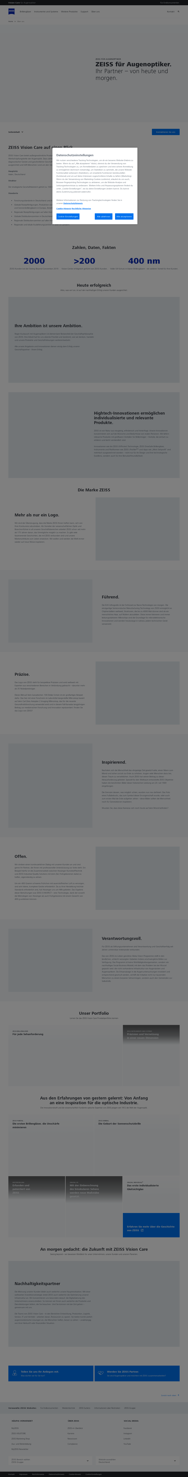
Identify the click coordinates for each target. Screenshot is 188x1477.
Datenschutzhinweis (73, 203)
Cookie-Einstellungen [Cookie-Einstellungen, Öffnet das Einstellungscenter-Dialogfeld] (68, 216)
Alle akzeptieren (124, 216)
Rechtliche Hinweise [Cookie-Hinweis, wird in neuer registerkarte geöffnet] (81, 208)
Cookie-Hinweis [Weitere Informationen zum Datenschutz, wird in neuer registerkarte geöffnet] (63, 208)
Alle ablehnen (103, 216)
